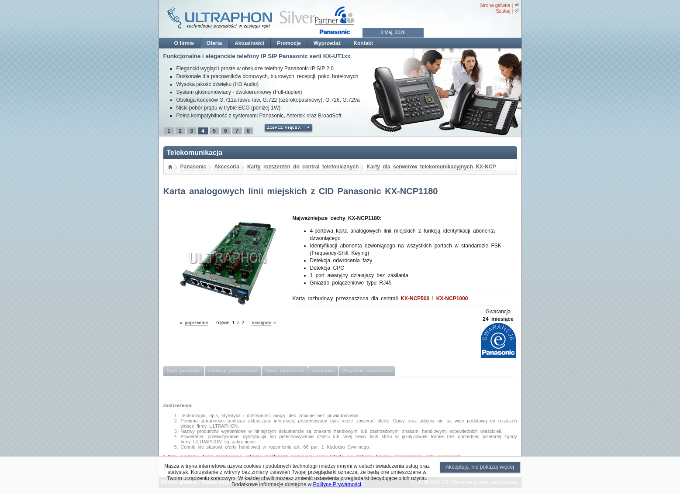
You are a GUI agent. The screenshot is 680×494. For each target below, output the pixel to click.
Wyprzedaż (327, 43)
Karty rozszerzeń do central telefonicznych (303, 167)
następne (261, 322)
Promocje (289, 43)
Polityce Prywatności (337, 484)
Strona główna (495, 5)
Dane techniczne (284, 370)
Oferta (214, 43)
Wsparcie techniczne (366, 370)
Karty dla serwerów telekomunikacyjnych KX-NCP (431, 167)
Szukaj (503, 11)
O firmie (184, 43)
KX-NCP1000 (452, 298)
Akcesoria (226, 167)
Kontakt (363, 43)
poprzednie (196, 322)
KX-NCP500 (414, 298)
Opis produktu (184, 370)
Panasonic (193, 167)
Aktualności (249, 43)
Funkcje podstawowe (233, 370)
